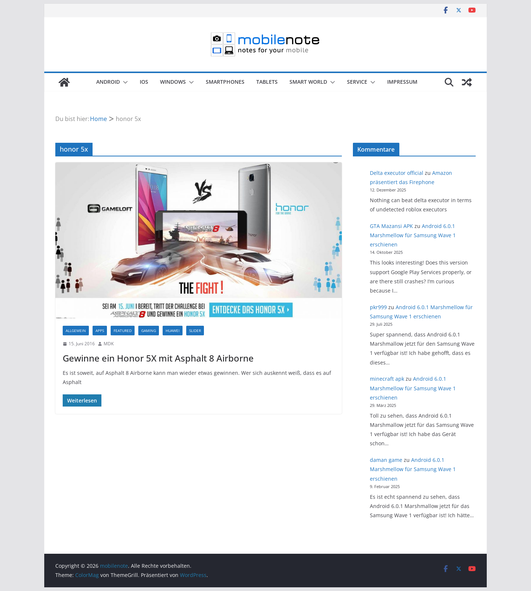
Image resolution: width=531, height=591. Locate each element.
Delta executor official (396, 172)
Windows (173, 81)
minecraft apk (387, 378)
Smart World (308, 81)
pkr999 (378, 307)
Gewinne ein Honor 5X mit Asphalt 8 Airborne (158, 358)
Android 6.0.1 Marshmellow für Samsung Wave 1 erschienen (413, 235)
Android (108, 81)
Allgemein (76, 330)
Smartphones (225, 81)
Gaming (148, 330)
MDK (109, 344)
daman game (386, 459)
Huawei (173, 330)
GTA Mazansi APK (391, 225)
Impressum (402, 81)
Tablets (267, 81)
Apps (100, 330)
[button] (124, 82)
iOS (144, 81)
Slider (195, 330)
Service (357, 81)
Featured (123, 330)
